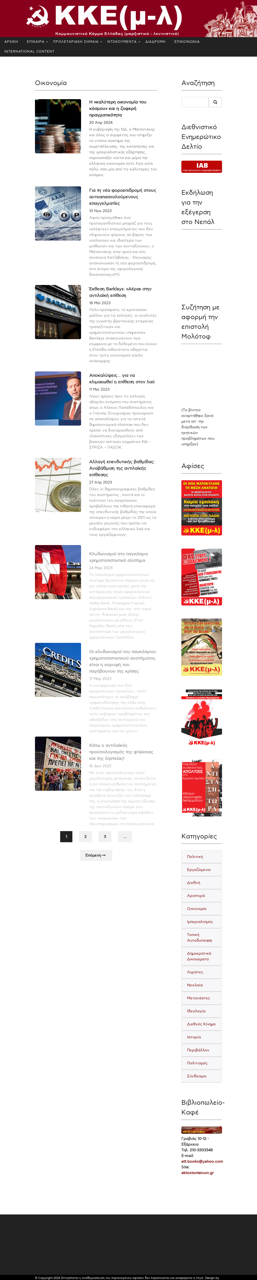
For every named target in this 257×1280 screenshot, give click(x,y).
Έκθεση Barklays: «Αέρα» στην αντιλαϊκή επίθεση (120, 302)
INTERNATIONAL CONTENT (29, 52)
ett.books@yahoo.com (202, 1161)
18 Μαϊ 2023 (100, 312)
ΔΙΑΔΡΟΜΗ (155, 42)
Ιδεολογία (196, 1011)
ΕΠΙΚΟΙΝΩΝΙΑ (187, 42)
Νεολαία (195, 985)
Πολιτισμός (197, 1063)
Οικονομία (196, 908)
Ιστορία (194, 1037)
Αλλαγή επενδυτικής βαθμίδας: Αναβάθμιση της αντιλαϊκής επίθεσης (122, 478)
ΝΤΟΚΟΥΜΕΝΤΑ (122, 42)
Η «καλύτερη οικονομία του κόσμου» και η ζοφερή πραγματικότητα (117, 109)
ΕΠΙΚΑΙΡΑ (35, 42)
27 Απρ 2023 (100, 492)
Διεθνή (193, 882)
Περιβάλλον (198, 1050)
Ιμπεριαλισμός (200, 921)
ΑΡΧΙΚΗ (11, 42)
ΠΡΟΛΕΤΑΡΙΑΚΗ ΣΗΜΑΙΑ (76, 42)
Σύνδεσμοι (197, 1076)
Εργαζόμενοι (199, 869)
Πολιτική (195, 856)
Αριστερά (196, 895)
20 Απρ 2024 (101, 122)
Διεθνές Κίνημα (201, 1024)
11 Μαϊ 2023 (99, 399)
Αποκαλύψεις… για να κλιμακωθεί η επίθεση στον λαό (122, 388)
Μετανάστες (198, 998)
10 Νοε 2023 (100, 220)
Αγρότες (195, 972)
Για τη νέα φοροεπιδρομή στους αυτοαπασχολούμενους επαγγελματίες (122, 206)
